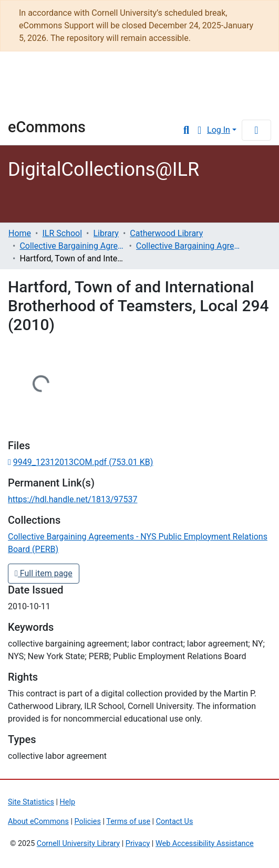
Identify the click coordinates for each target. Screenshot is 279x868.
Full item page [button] (44, 573)
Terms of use (128, 821)
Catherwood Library (166, 233)
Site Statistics (31, 802)
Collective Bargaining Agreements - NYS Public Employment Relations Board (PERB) (188, 246)
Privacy (138, 843)
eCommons (47, 127)
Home (19, 233)
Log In (218, 130)
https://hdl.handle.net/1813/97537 (72, 499)
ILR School (62, 233)
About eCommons (38, 821)
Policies (88, 821)
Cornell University (60, 76)
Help (67, 802)
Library (39, 103)
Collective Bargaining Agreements (72, 246)
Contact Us (174, 821)
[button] (199, 130)
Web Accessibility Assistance (205, 843)
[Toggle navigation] (256, 130)
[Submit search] (186, 130)
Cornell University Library (78, 843)
